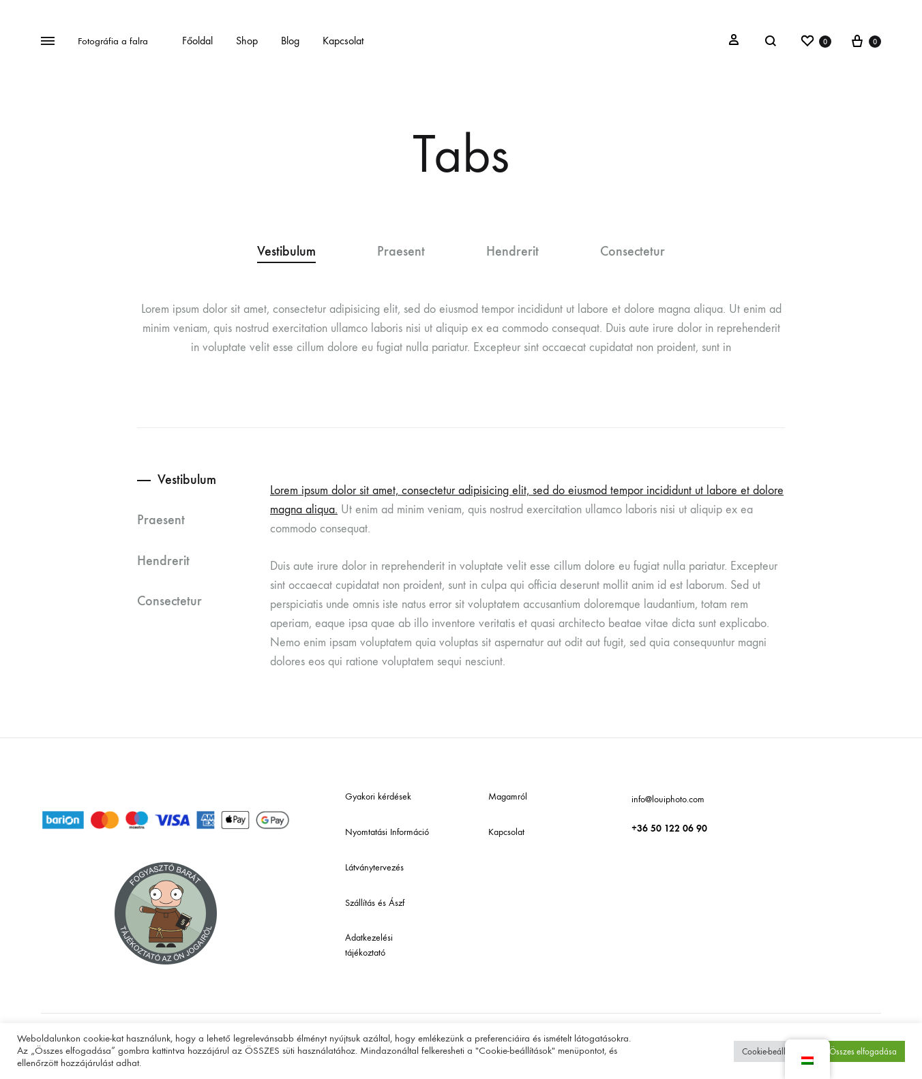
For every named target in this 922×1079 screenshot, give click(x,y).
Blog (290, 40)
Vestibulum (286, 251)
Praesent (401, 251)
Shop (247, 40)
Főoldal (197, 40)
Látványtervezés (374, 867)
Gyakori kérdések (378, 796)
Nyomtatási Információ (387, 832)
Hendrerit (512, 251)
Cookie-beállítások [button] (774, 1051)
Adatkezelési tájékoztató (369, 945)
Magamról (507, 796)
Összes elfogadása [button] (863, 1051)
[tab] (301, 252)
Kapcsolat (343, 40)
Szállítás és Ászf (374, 903)
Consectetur (632, 251)
